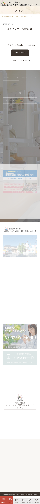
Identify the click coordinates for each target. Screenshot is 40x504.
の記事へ (21, 45)
